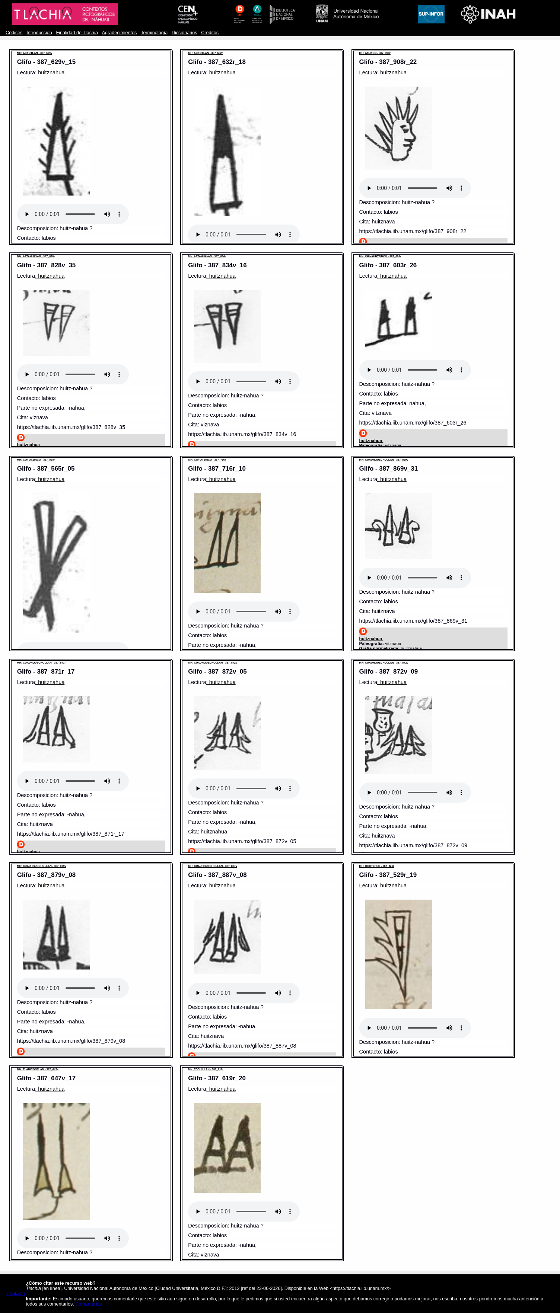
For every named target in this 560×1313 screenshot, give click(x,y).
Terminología (154, 32)
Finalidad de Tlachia (77, 32)
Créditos (210, 32)
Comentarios (88, 1304)
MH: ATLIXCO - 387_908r (375, 53)
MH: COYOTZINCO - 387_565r (36, 459)
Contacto (15, 1293)
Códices (14, 32)
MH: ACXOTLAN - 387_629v (34, 53)
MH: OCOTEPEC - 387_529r (376, 866)
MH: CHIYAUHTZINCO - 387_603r (380, 256)
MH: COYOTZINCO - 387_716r (207, 459)
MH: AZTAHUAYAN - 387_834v (207, 256)
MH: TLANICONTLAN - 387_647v (37, 1069)
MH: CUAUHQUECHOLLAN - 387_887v (212, 866)
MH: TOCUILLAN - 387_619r (205, 1069)
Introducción (39, 32)
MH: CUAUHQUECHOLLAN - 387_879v (41, 866)
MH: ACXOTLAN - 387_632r (205, 53)
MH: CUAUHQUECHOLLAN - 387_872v (212, 662)
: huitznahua (49, 72)
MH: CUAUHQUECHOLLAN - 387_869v (383, 459)
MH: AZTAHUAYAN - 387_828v (36, 256)
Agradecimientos (119, 32)
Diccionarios (184, 32)
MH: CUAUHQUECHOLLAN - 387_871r (41, 662)
